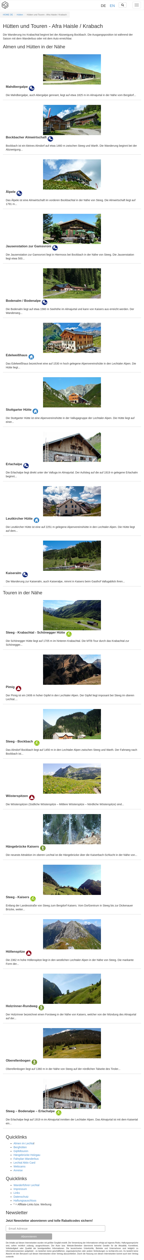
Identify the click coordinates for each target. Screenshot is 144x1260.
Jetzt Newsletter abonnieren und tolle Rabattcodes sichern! (49, 1220)
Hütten (20, 14)
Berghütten (20, 1147)
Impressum (20, 1189)
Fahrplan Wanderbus (26, 1158)
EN (112, 6)
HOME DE (8, 14)
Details (72, 75)
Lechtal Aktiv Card (24, 1162)
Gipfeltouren (21, 1151)
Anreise (18, 1170)
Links (17, 1192)
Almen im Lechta (24, 1143)
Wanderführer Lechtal (26, 1185)
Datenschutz (21, 1196)
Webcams (19, 1166)
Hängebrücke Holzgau (27, 1154)
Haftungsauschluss (25, 1200)
